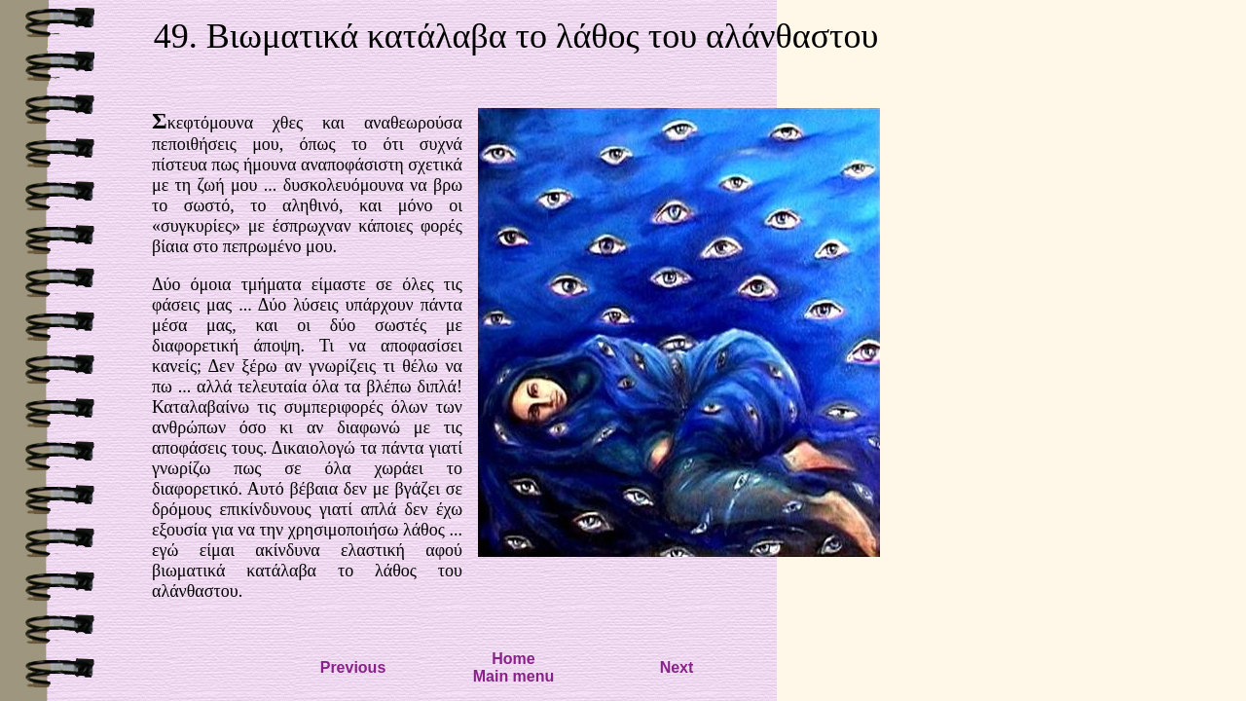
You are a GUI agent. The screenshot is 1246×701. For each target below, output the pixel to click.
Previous (353, 667)
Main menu (514, 676)
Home (513, 658)
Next (677, 667)
